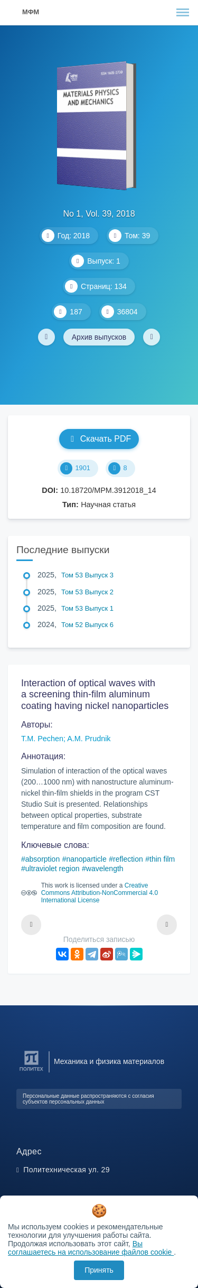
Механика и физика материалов (109, 1061)
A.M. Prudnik (88, 738)
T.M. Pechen (42, 738)
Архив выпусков (99, 337)
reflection (128, 859)
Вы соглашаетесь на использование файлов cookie (91, 1247)
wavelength (105, 868)
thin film (162, 859)
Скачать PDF (99, 438)
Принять (99, 1270)
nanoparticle (86, 859)
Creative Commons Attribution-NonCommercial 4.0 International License (99, 893)
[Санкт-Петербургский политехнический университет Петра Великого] (31, 1071)
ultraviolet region (52, 868)
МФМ (30, 12)
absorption (42, 859)
